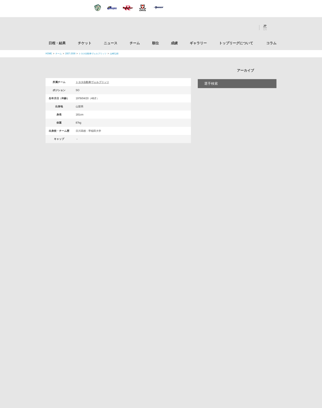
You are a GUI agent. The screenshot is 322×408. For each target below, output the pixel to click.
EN (265, 29)
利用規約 (135, 378)
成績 (174, 43)
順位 (155, 43)
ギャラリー (198, 43)
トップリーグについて (236, 43)
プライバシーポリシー (159, 378)
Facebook (239, 27)
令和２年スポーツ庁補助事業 (241, 358)
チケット (85, 43)
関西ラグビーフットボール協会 (241, 261)
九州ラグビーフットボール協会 (241, 277)
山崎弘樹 (114, 53)
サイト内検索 (273, 27)
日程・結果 (57, 43)
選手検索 (211, 101)
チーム (135, 43)
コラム (271, 43)
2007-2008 (70, 53)
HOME (49, 53)
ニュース (110, 43)
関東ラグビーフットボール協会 (241, 244)
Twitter (228, 27)
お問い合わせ (186, 378)
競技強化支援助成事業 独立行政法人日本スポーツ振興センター (241, 342)
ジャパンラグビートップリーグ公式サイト (69, 28)
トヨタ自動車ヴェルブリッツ (92, 53)
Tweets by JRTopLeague (165, 222)
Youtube (251, 27)
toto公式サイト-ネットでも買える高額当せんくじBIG (241, 326)
